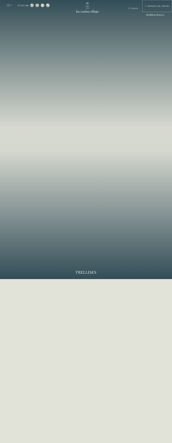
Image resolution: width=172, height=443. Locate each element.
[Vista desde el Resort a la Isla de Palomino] (32, 5)
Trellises (86, 272)
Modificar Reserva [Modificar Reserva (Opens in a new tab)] (155, 14)
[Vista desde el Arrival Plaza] (37, 5)
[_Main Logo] (86, 7)
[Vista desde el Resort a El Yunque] (42, 5)
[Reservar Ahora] (157, 6)
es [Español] (8, 5)
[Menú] (133, 9)
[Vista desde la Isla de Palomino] (48, 5)
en (11, 5)
